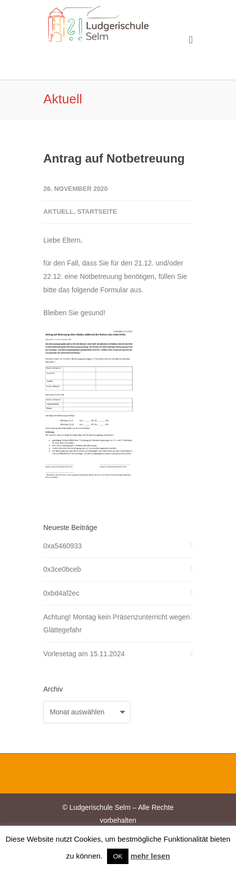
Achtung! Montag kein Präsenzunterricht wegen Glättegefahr (116, 623)
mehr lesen (150, 856)
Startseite (97, 211)
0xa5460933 (62, 546)
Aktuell (58, 211)
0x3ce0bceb (62, 569)
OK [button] (117, 856)
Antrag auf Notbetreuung (114, 158)
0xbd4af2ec (61, 593)
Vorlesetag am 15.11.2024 (83, 654)
